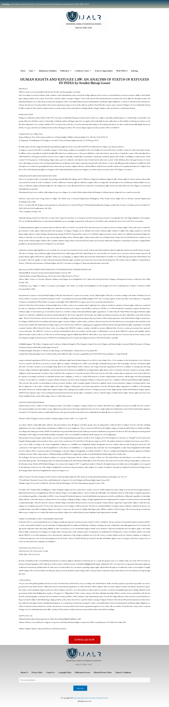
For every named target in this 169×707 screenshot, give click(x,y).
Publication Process (82, 672)
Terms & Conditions (123, 672)
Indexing (134, 71)
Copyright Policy (64, 672)
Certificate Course (83, 71)
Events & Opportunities (104, 71)
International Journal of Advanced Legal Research (91, 698)
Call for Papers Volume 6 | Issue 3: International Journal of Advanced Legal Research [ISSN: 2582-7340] (45, 4)
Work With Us (121, 71)
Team (32, 71)
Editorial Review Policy (103, 672)
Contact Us (50, 672)
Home (23, 71)
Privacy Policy (37, 672)
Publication (65, 71)
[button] (84, 640)
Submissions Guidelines (48, 71)
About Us (24, 672)
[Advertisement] (84, 49)
